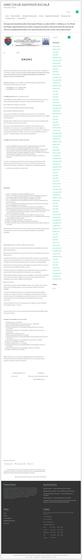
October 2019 (56, 164)
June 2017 (55, 234)
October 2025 (56, 49)
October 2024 (56, 63)
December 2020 (57, 133)
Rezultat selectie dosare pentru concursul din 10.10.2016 (31, 476)
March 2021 (56, 125)
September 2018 (57, 197)
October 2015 (56, 276)
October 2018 (56, 195)
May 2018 (55, 209)
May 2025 (55, 55)
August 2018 (56, 200)
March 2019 (56, 181)
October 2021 (56, 111)
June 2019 (55, 175)
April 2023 (55, 71)
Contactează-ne (21, 18)
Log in (54, 288)
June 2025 (55, 52)
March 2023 (56, 74)
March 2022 (56, 102)
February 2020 (57, 153)
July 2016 (55, 259)
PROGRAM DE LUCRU (9, 520)
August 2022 (56, 88)
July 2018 (55, 203)
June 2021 (55, 116)
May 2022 (55, 97)
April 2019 (55, 178)
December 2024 (57, 57)
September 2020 (57, 141)
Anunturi (31, 464)
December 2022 (57, 77)
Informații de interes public (29, 16)
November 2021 (57, 108)
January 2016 (56, 270)
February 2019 (57, 183)
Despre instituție (15, 16)
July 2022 (55, 91)
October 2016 (56, 253)
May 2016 (55, 265)
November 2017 (57, 223)
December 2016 (57, 248)
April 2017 (55, 239)
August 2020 (56, 144)
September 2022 (57, 85)
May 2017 (55, 237)
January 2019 (56, 186)
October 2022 (56, 83)
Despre (5, 515)
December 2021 (57, 105)
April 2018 (55, 211)
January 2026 (56, 46)
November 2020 (57, 136)
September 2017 (57, 228)
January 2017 (56, 245)
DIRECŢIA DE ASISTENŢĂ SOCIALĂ (26, 4)
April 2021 (55, 122)
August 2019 (56, 169)
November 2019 (57, 161)
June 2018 (55, 206)
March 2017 (56, 242)
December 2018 (57, 189)
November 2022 (57, 80)
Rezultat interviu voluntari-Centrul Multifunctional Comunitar (58, 491)
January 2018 (56, 217)
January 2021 (56, 130)
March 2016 (56, 267)
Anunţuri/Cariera (10, 18)
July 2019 (55, 172)
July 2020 (55, 147)
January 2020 (56, 155)
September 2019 (57, 167)
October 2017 (56, 225)
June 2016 (55, 262)
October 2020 (56, 139)
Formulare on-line (66, 16)
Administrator (9, 464)
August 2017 (56, 231)
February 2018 (57, 214)
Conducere (6, 523)
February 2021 (57, 127)
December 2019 (57, 158)
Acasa (7, 16)
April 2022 (55, 99)
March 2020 (56, 150)
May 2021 (55, 119)
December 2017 (57, 220)
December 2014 (57, 279)
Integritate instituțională (52, 16)
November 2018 (57, 192)
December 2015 (57, 273)
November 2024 (57, 60)
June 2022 (55, 94)
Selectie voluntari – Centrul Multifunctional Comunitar (57, 488)
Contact (41, 16)
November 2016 (57, 251)
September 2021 (57, 113)
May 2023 (55, 69)
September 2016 (57, 256)
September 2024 (57, 66)
